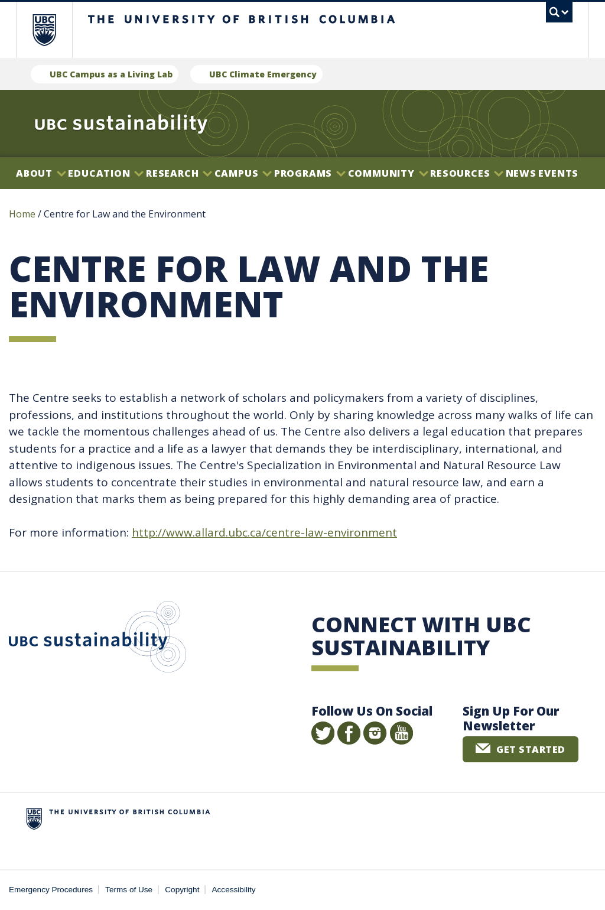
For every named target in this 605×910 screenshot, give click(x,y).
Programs (310, 173)
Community (388, 173)
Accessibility (234, 889)
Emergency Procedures (51, 889)
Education (106, 173)
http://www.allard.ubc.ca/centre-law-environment (264, 532)
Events (558, 173)
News (521, 173)
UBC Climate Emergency (263, 74)
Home (22, 213)
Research (179, 173)
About (41, 173)
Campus (243, 173)
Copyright (182, 889)
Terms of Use (128, 889)
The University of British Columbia (53, 30)
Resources (466, 173)
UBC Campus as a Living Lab (111, 74)
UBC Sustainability (97, 639)
